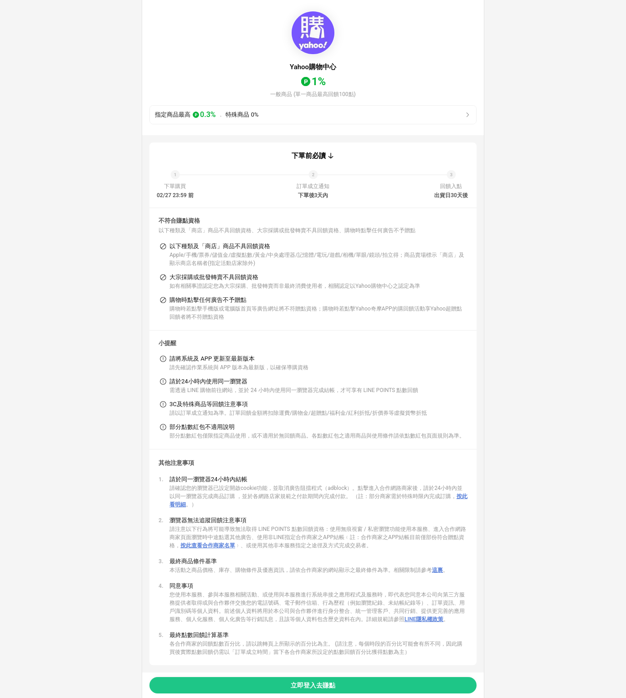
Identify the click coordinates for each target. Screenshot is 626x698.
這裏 (437, 570)
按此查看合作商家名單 (207, 545)
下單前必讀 (309, 156)
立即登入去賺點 (313, 685)
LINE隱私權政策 (424, 619)
